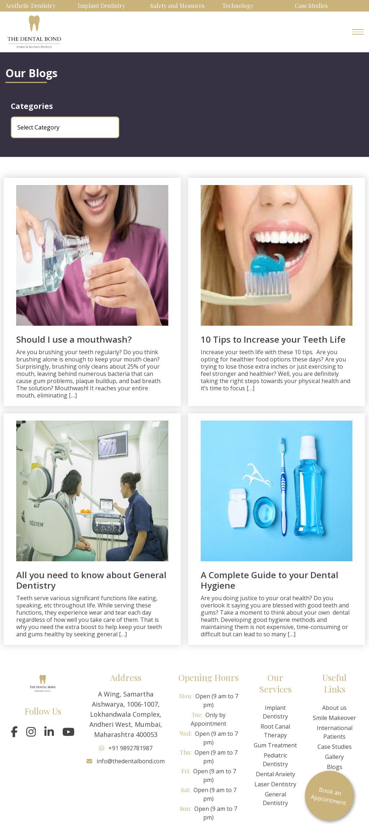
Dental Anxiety (275, 774)
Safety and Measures (177, 5)
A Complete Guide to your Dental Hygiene (269, 580)
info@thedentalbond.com (125, 761)
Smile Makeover (334, 718)
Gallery (334, 757)
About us (334, 708)
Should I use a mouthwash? (74, 339)
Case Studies (311, 5)
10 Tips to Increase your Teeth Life (273, 339)
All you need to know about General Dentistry (91, 580)
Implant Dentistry (101, 5)
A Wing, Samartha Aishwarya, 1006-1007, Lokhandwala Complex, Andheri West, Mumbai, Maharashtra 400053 (125, 714)
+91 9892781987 (125, 748)
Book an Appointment (336, 796)
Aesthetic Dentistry (30, 5)
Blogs (334, 767)
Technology (237, 5)
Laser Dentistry (275, 784)
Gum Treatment (275, 745)
